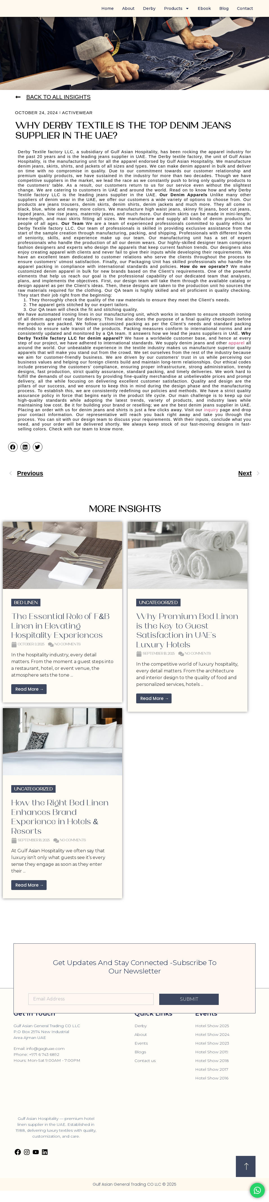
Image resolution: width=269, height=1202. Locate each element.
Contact (245, 8)
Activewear (77, 112)
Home (107, 8)
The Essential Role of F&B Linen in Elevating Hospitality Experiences (60, 626)
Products (176, 8)
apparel (237, 343)
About (128, 8)
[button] (13, 447)
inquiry (211, 410)
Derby (149, 8)
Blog (224, 8)
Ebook (204, 8)
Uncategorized (158, 602)
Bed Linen (26, 602)
